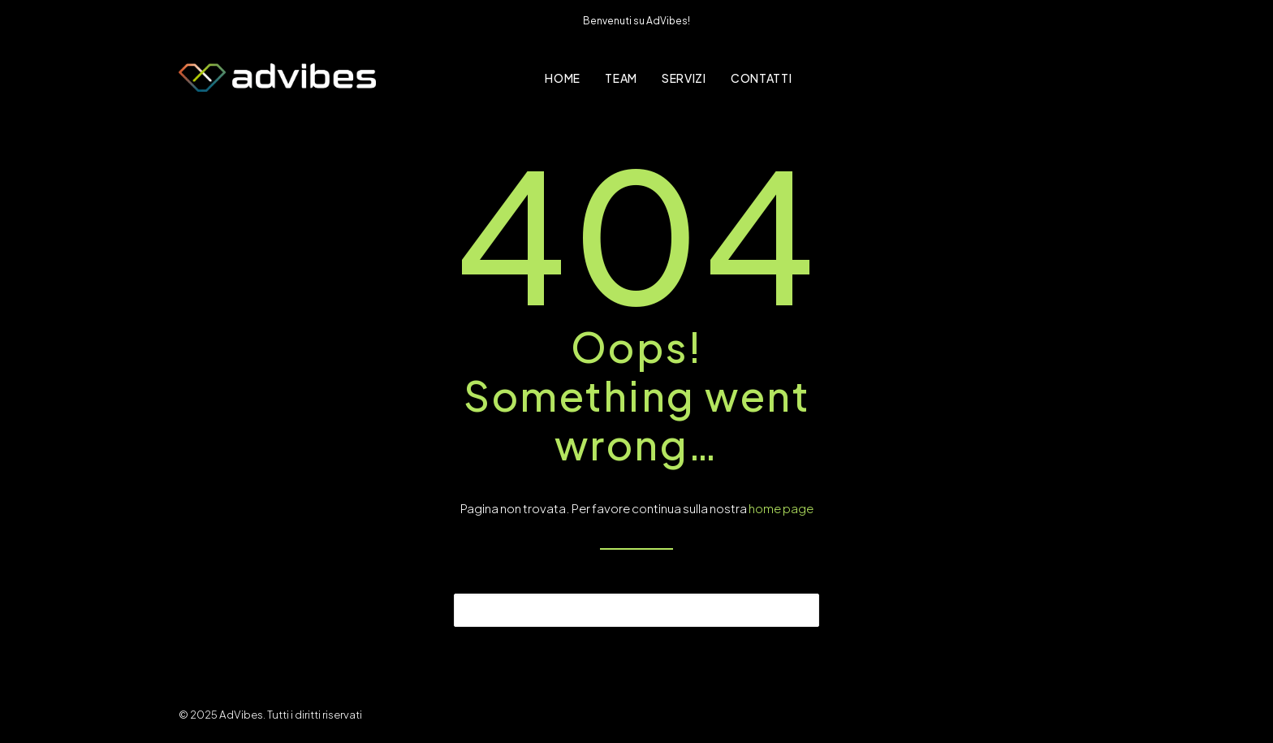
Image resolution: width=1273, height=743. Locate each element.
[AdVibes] (277, 77)
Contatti (761, 78)
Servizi (684, 78)
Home (562, 78)
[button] (797, 608)
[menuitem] (562, 77)
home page (781, 508)
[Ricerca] (636, 610)
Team (621, 78)
